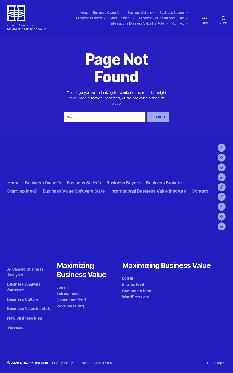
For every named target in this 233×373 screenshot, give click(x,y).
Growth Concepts (34, 363)
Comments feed (71, 300)
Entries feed (67, 293)
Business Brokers (89, 18)
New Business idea (24, 318)
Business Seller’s (139, 13)
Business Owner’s (106, 13)
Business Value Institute (29, 308)
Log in (61, 287)
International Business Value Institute (137, 23)
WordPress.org (70, 306)
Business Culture (23, 299)
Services (15, 327)
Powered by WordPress (94, 363)
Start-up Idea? (120, 18)
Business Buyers (172, 13)
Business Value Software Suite (161, 18)
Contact (178, 23)
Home (84, 13)
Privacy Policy (62, 363)
